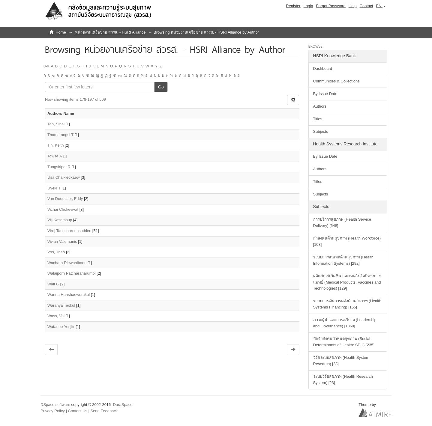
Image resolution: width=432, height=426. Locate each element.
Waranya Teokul (61, 305)
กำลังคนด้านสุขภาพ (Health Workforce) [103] (347, 241)
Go (161, 87)
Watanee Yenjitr (61, 326)
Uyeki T (54, 188)
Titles (317, 119)
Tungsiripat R (58, 167)
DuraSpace (123, 404)
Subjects (320, 131)
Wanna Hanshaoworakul (68, 294)
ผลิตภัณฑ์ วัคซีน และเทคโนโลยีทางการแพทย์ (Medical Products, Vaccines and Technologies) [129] (347, 282)
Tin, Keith (55, 145)
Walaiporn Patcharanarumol (71, 273)
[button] (380, 6)
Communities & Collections (336, 81)
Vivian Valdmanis (62, 241)
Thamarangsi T (60, 135)
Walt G (53, 284)
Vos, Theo (56, 252)
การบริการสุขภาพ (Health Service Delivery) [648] (342, 222)
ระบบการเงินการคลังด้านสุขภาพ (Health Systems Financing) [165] (347, 304)
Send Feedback (104, 411)
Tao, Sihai (55, 124)
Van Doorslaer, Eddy (65, 198)
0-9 (46, 66)
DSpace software (55, 404)
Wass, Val (55, 316)
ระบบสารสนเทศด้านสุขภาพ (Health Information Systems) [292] (343, 260)
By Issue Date (325, 93)
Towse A (54, 156)
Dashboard (322, 68)
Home (61, 32)
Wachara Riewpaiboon (66, 263)
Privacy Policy (52, 411)
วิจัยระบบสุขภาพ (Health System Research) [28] (341, 360)
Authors (320, 106)
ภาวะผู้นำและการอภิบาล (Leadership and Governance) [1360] (344, 322)
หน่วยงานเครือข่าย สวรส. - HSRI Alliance (110, 32)
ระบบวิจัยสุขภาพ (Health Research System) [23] (343, 379)
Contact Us (77, 411)
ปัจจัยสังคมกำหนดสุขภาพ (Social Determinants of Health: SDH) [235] (343, 341)
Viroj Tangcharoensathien (69, 230)
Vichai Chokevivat (62, 209)
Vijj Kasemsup (59, 220)
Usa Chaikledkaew (63, 177)
